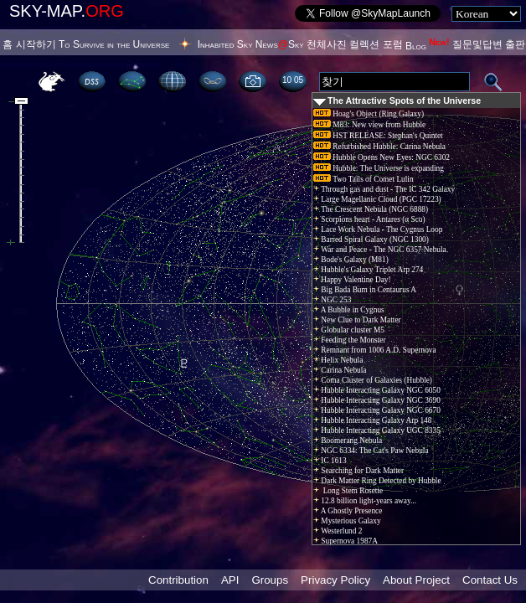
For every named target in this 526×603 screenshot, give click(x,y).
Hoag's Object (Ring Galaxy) (368, 114)
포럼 (393, 44)
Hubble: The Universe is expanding (378, 168)
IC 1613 (330, 460)
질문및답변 (477, 44)
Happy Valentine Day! (352, 280)
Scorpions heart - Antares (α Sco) (369, 219)
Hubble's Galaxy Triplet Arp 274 (368, 269)
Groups (269, 580)
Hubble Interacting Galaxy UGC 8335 (377, 430)
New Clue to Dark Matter (357, 320)
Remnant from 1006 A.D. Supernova (374, 350)
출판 (515, 44)
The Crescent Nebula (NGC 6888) (370, 209)
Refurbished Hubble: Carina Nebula (379, 146)
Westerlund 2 (337, 531)
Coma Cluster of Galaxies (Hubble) (372, 380)
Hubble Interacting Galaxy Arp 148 (372, 420)
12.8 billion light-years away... (364, 501)
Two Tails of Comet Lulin (363, 179)
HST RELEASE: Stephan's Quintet (378, 135)
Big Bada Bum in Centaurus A (364, 290)
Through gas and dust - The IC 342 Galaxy (384, 189)
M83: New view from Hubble (369, 125)
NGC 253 (332, 300)
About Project (416, 580)
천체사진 (327, 44)
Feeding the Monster (349, 340)
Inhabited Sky (225, 44)
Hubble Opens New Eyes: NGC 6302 (381, 157)
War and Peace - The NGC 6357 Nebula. (380, 249)
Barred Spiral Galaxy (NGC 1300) (371, 239)
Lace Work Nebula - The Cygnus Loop (377, 229)
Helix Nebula (338, 360)
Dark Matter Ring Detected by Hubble (377, 481)
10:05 (292, 80)
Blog (427, 46)
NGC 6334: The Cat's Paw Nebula (371, 450)
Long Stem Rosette (348, 491)
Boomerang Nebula (347, 440)
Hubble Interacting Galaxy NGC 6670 (377, 410)
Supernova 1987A (345, 541)
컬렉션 (364, 44)
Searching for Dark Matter (358, 470)
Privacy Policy (335, 580)
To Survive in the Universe (114, 44)
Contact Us (490, 580)
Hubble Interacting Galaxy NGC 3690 (377, 400)
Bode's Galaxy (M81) (351, 259)
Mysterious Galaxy (347, 521)
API (230, 580)
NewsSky (279, 44)
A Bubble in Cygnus (348, 310)
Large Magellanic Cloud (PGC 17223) (377, 199)
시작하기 (36, 44)
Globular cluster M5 (348, 330)
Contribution (178, 580)
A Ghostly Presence (347, 511)
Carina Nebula (339, 370)
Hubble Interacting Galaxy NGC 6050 (377, 390)
